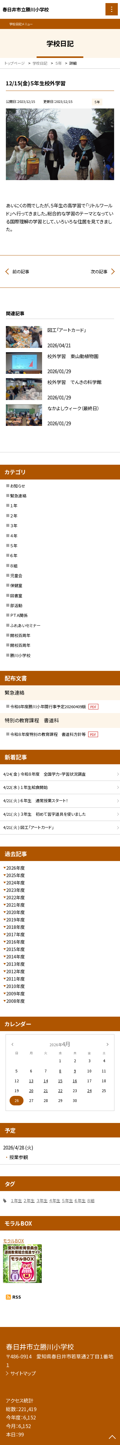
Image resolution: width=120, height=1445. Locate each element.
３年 (13, 526)
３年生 (42, 1200)
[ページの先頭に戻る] (112, 1437)
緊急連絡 (18, 496)
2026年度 (15, 868)
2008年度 (15, 1001)
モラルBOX (13, 1241)
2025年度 (15, 875)
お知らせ (17, 486)
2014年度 (15, 956)
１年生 (16, 1200)
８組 (13, 566)
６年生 (80, 1200)
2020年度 (15, 912)
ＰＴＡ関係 (19, 615)
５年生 (67, 1200)
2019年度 (15, 919)
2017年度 (15, 934)
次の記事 (99, 271)
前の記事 (20, 271)
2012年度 (15, 971)
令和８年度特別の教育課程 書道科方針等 (54, 734)
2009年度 (15, 993)
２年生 (29, 1200)
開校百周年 (20, 635)
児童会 (16, 575)
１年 (13, 505)
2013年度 (15, 964)
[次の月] (108, 1043)
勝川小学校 (20, 655)
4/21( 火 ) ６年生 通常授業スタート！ (35, 800)
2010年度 (15, 986)
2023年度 (15, 890)
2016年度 (15, 942)
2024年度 (15, 883)
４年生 (54, 1200)
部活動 (16, 605)
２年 (13, 516)
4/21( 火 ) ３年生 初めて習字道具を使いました (44, 814)
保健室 (16, 585)
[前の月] (12, 1043)
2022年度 (15, 897)
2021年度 (15, 905)
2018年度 (15, 927)
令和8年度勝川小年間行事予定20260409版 (54, 706)
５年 (13, 546)
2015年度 (15, 949)
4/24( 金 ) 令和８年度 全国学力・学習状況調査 (44, 774)
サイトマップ (23, 1373)
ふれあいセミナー (25, 625)
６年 (13, 555)
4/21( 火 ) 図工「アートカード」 (28, 827)
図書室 (16, 595)
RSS (16, 1297)
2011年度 (15, 979)
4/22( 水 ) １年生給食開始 (25, 787)
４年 (13, 536)
